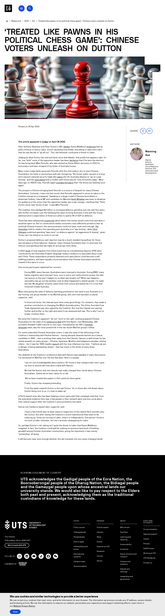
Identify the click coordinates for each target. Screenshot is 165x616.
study (28, 250)
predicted (91, 146)
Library (146, 539)
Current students (150, 529)
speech (55, 344)
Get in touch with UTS (17, 545)
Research (101, 551)
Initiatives (124, 549)
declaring (73, 160)
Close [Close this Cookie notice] (15, 612)
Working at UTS (149, 553)
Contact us (147, 563)
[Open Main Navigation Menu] (26, 9)
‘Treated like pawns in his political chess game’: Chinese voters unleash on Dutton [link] (76, 21)
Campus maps (79, 561)
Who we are (125, 527)
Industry (100, 532)
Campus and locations (125, 562)
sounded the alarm (64, 182)
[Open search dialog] (34, 9)
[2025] (26, 21)
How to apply (79, 542)
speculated (40, 179)
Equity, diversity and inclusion (128, 555)
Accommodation (80, 566)
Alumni (99, 561)
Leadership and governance (126, 577)
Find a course (79, 527)
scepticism (49, 220)
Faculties (124, 532)
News (99, 537)
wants (60, 177)
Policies (146, 544)
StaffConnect (148, 548)
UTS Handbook (149, 558)
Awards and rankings (125, 570)
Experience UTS (103, 546)
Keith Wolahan (78, 199)
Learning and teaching (125, 538)
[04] (33, 21)
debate (66, 146)
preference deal (54, 322)
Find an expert (103, 527)
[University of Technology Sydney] (7, 21)
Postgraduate (79, 537)
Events (99, 542)
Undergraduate (80, 532)
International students (79, 555)
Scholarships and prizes (81, 547)
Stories (100, 556)
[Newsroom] (16, 21)
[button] (143, 131)
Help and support (150, 534)
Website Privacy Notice (24, 606)
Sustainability (125, 544)
